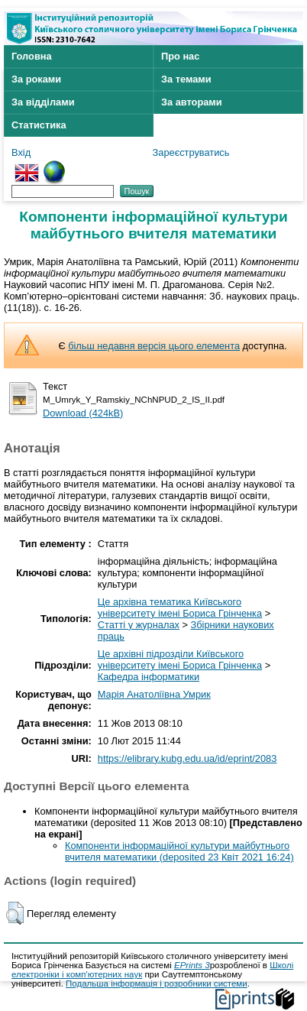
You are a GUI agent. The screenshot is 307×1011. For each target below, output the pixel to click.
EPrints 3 (192, 965)
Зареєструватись (191, 152)
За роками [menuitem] (36, 79)
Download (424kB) (83, 413)
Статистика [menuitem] (38, 125)
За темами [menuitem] (186, 79)
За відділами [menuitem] (43, 102)
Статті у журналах (138, 624)
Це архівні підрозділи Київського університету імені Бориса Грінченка (180, 659)
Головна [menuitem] (31, 56)
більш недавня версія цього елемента (154, 346)
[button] (15, 913)
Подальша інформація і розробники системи (156, 983)
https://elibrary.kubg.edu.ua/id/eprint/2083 (187, 758)
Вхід (21, 152)
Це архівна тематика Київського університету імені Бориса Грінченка (180, 607)
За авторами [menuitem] (191, 102)
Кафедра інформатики (148, 676)
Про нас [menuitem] (180, 56)
